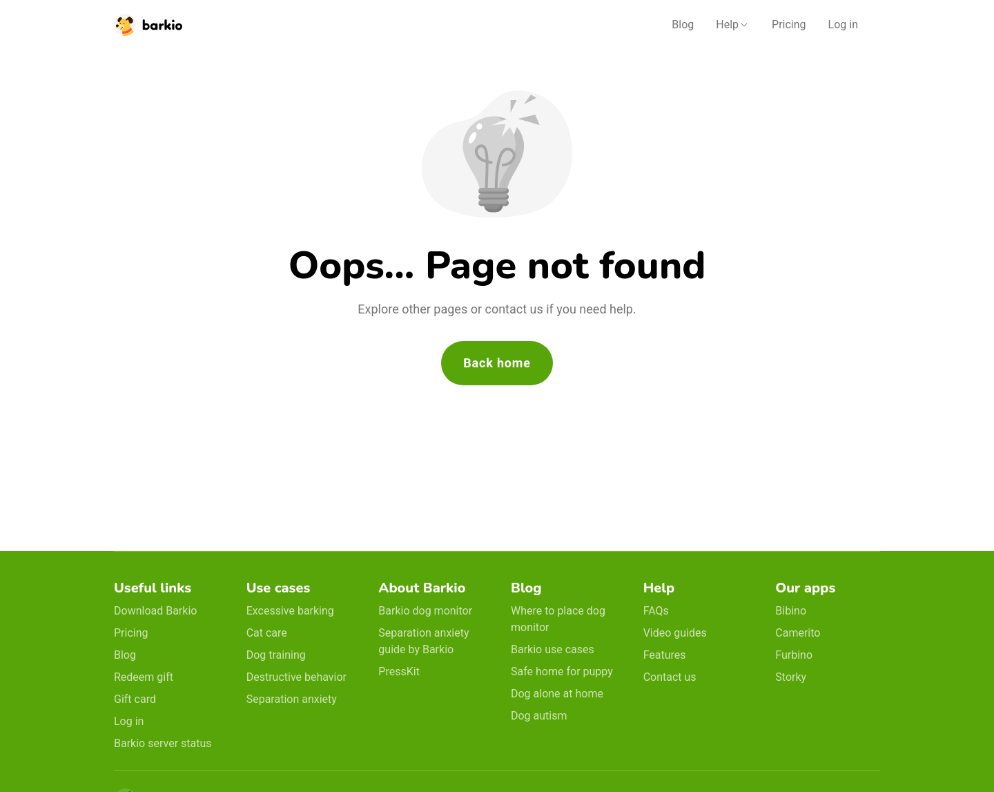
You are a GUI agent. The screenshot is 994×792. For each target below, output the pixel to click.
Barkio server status (163, 743)
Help (727, 24)
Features (664, 654)
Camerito (797, 632)
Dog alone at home (557, 693)
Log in (843, 24)
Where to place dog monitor (558, 619)
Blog (683, 24)
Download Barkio (155, 610)
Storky (790, 677)
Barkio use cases (552, 649)
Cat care (266, 632)
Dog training (276, 654)
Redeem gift (143, 677)
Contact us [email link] (669, 677)
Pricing (789, 24)
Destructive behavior (296, 677)
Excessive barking (290, 610)
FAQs (656, 610)
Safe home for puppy (562, 671)
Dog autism (539, 715)
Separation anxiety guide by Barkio (423, 641)
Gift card (135, 699)
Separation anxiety (291, 699)
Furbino (793, 654)
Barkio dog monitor (425, 610)
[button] (733, 25)
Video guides (675, 632)
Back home (496, 363)
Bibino (790, 610)
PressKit (399, 671)
